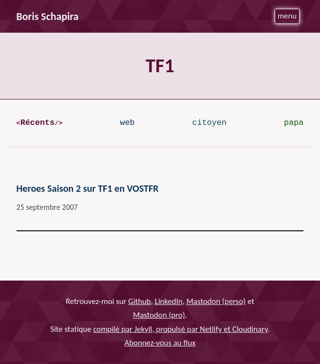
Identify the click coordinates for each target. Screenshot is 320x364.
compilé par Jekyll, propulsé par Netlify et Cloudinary (180, 329)
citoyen (209, 122)
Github (139, 301)
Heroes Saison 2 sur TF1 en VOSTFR (88, 188)
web (127, 122)
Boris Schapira (48, 16)
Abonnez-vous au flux (160, 343)
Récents (37, 122)
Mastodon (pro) (159, 315)
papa (293, 122)
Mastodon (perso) (216, 301)
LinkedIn (169, 301)
